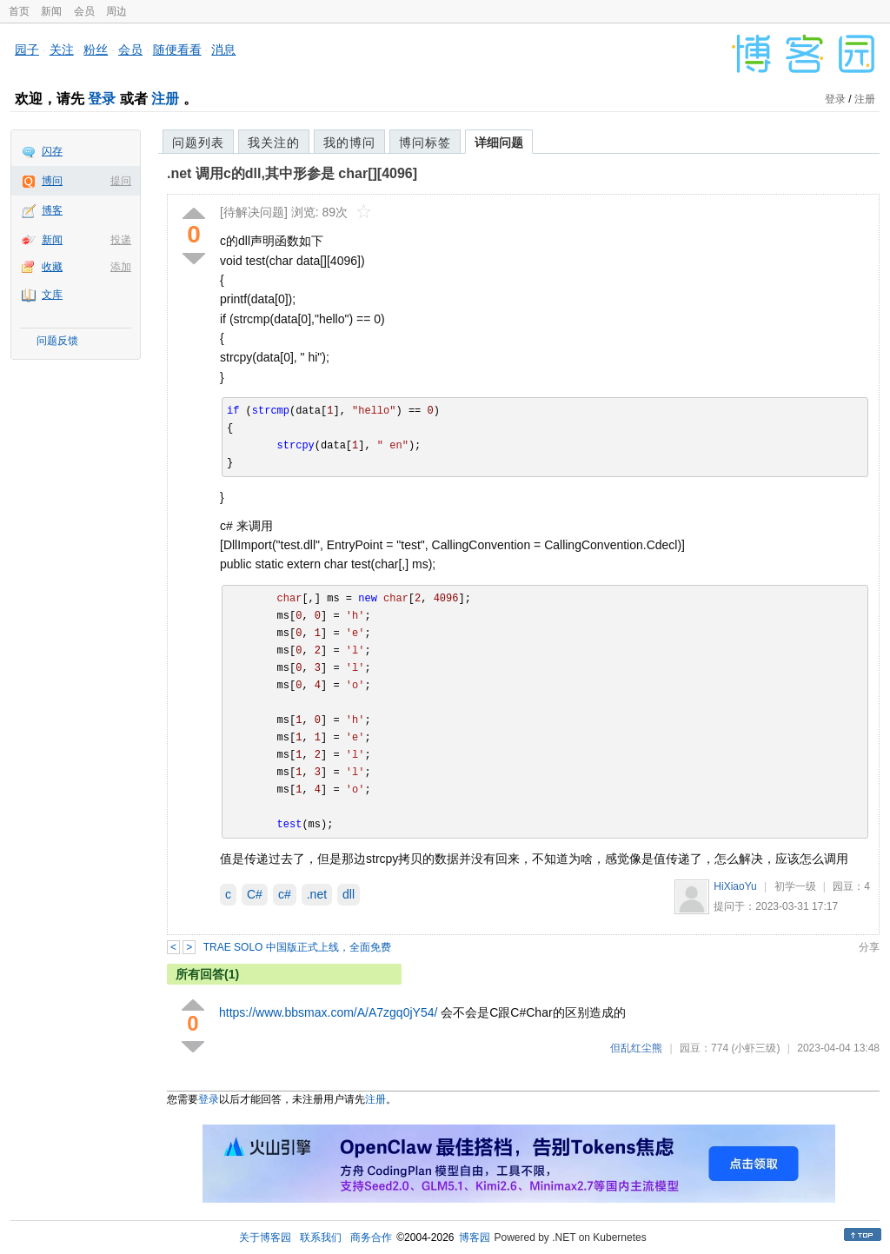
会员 (84, 11)
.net (317, 894)
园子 (27, 49)
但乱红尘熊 (636, 1048)
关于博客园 (265, 1237)
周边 (116, 11)
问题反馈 (57, 341)
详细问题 (499, 142)
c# (284, 894)
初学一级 (795, 886)
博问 (52, 181)
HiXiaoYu (735, 886)
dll (348, 894)
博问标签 (425, 142)
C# (254, 894)
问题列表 (198, 142)
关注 (62, 49)
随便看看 (177, 49)
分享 (869, 947)
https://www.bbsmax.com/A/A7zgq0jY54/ (328, 1012)
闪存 (52, 151)
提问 (120, 181)
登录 (102, 98)
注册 (165, 98)
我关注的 (274, 142)
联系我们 (321, 1237)
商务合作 (371, 1237)
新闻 (51, 11)
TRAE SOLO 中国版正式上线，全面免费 (297, 947)
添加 (120, 267)
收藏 (52, 267)
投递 (120, 240)
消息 (223, 49)
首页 (19, 11)
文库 (52, 295)
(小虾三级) (755, 1048)
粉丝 (95, 49)
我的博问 (349, 142)
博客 (52, 210)
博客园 (474, 1237)
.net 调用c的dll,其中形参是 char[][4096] (292, 173)
